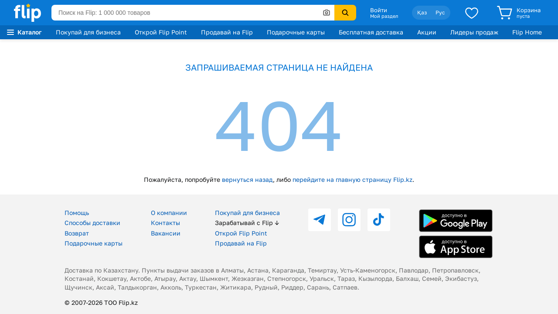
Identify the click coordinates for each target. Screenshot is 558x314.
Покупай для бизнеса (88, 32)
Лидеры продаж (474, 32)
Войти (378, 10)
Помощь (77, 212)
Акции (426, 32)
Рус (440, 12)
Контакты (165, 222)
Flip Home (527, 32)
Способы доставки (92, 222)
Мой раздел (384, 16)
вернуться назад (247, 179)
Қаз (422, 12)
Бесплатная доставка (371, 32)
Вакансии (165, 233)
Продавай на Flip (227, 32)
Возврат (77, 233)
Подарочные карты (296, 32)
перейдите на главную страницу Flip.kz (352, 179)
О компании (169, 212)
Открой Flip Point (161, 32)
